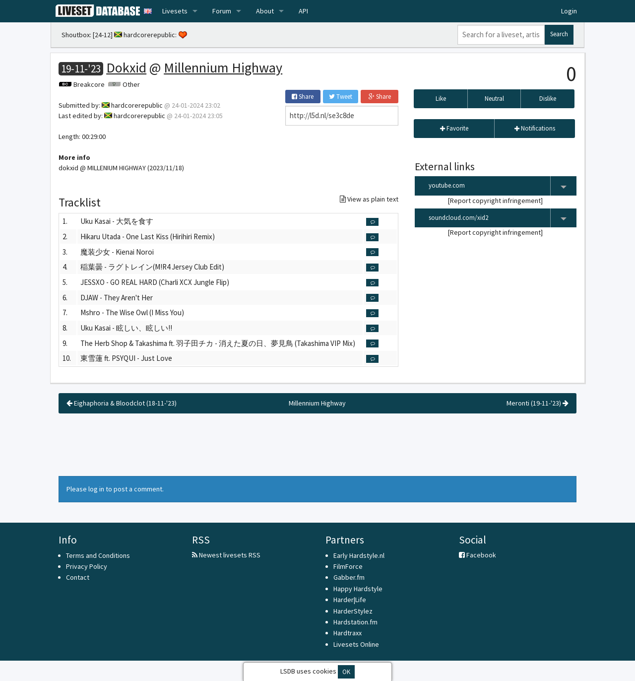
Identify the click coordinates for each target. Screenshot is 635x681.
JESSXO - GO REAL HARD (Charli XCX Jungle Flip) (154, 282)
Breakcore (89, 84)
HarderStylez (353, 611)
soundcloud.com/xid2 (503, 218)
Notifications (534, 128)
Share (303, 96)
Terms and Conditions (98, 555)
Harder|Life (349, 599)
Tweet (340, 96)
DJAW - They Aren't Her (116, 297)
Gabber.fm (349, 577)
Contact (77, 577)
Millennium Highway (223, 67)
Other (131, 84)
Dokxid (126, 67)
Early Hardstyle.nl (358, 555)
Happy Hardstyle (357, 588)
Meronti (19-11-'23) (538, 403)
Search (559, 34)
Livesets (175, 10)
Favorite (454, 128)
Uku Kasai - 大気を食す (116, 221)
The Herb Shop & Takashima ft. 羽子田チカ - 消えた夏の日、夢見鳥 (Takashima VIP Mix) (217, 343)
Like (441, 98)
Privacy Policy (86, 566)
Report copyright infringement (495, 200)
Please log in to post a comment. (115, 488)
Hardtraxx (347, 632)
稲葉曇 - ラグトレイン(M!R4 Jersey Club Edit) (152, 267)
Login (569, 10)
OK (346, 672)
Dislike (547, 98)
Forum (221, 10)
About (265, 10)
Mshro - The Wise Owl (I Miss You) (132, 312)
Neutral (494, 98)
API (303, 10)
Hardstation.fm (355, 621)
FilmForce (348, 566)
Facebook (477, 554)
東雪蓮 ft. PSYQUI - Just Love (126, 358)
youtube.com (503, 186)
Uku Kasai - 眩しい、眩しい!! (126, 328)
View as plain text (369, 199)
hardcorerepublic (149, 34)
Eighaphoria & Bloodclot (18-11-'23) (121, 403)
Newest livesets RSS (226, 554)
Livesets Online (356, 644)
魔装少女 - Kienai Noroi (117, 252)
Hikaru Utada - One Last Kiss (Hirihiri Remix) (147, 236)
